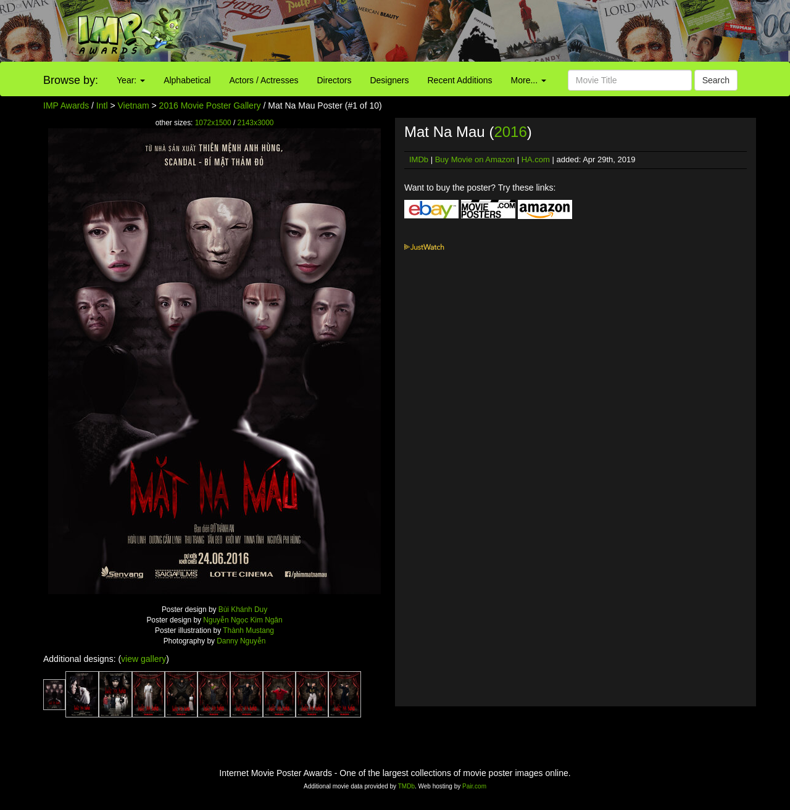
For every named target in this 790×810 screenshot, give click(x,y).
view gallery (143, 659)
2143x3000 (256, 122)
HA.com (536, 159)
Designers (389, 80)
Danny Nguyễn (241, 641)
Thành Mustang (248, 630)
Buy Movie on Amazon (475, 159)
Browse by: (70, 80)
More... (528, 80)
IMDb (418, 159)
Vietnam (133, 105)
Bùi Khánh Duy (242, 609)
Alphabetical (187, 80)
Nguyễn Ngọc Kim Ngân (242, 620)
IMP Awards (66, 105)
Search (716, 80)
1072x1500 (213, 122)
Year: (131, 80)
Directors (334, 80)
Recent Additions (460, 80)
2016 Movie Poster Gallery (210, 105)
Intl (102, 105)
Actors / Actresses (263, 80)
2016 (510, 131)
